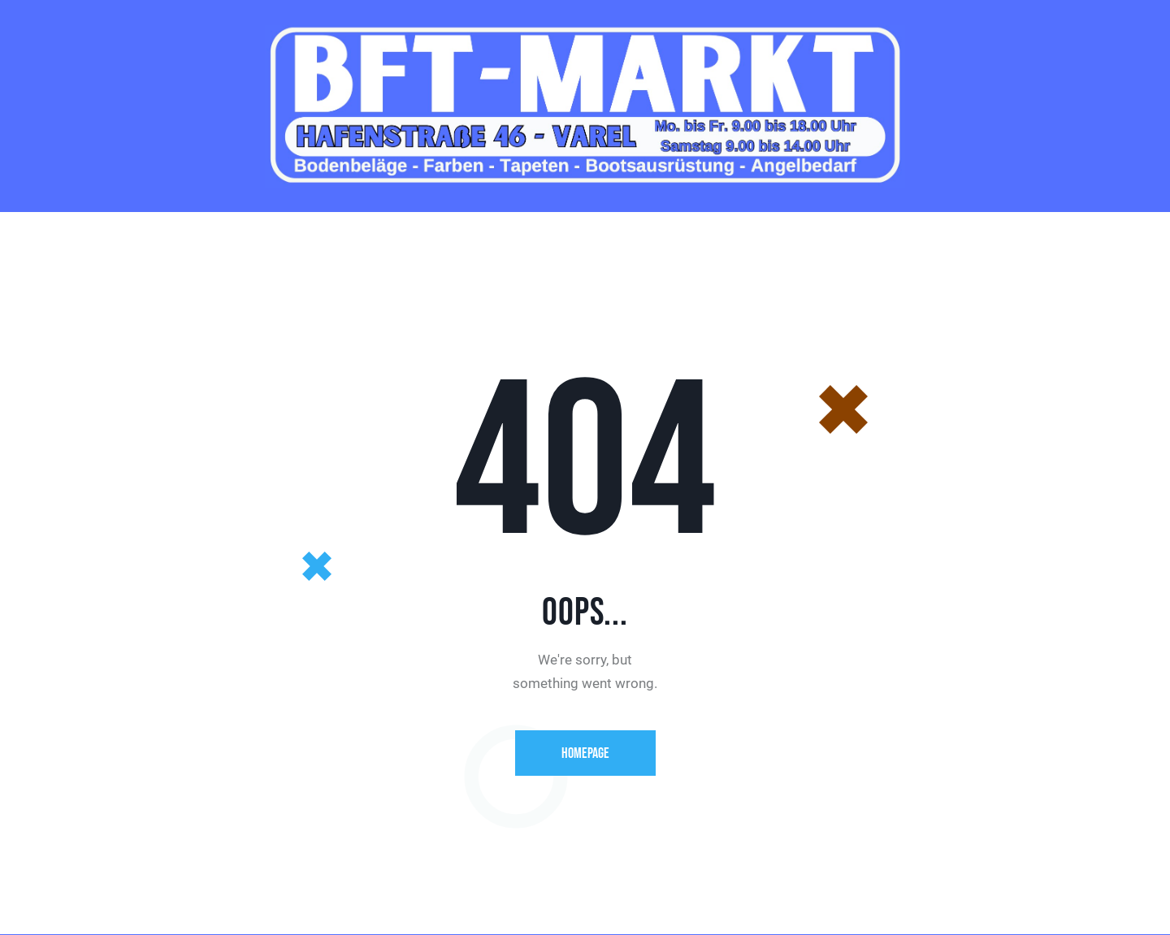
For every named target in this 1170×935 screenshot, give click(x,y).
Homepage (585, 753)
